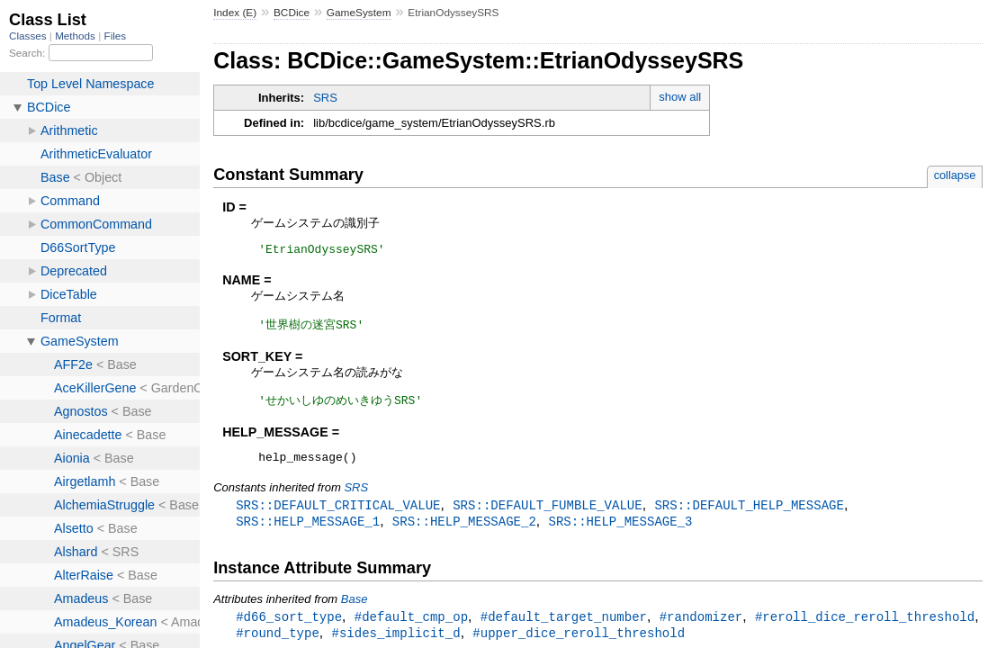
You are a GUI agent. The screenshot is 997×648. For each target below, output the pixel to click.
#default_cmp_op (411, 625)
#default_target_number (564, 625)
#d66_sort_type (289, 625)
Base (354, 608)
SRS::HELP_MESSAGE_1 (308, 529)
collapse (955, 175)
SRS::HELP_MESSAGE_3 (620, 529)
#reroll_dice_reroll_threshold (865, 625)
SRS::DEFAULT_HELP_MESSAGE (748, 512)
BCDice (292, 12)
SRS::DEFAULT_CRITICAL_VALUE (338, 512)
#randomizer (701, 625)
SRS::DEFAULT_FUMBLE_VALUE (547, 512)
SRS (325, 97)
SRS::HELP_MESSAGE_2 (464, 529)
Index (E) (234, 12)
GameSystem (359, 12)
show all (680, 97)
